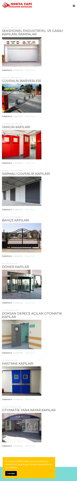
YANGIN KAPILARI (16, 127)
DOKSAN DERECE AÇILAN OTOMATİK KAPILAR (32, 315)
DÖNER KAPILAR (15, 267)
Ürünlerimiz (18, 70)
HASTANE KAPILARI (17, 363)
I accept (11, 473)
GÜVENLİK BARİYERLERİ (21, 81)
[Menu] (74, 6)
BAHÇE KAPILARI (15, 220)
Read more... (30, 70)
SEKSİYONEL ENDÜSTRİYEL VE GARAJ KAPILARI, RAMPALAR (32, 32)
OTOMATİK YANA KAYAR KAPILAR (28, 410)
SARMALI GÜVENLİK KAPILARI (26, 174)
